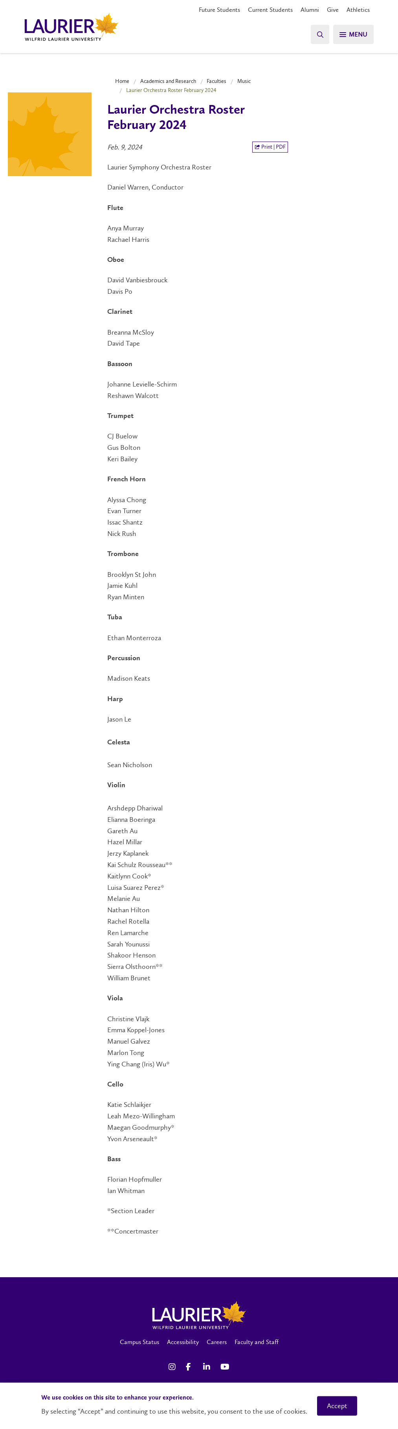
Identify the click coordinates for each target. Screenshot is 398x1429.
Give (333, 9)
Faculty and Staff (257, 1342)
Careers (217, 1342)
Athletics (358, 9)
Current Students (270, 9)
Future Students (219, 9)
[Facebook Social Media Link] (190, 1367)
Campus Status (139, 1342)
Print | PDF (270, 147)
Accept (337, 1405)
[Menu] (353, 34)
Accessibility (183, 1342)
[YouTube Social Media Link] (225, 1367)
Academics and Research (168, 81)
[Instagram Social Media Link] (173, 1367)
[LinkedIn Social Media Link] (208, 1367)
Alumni (310, 9)
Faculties (216, 81)
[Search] (319, 34)
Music (244, 81)
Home (122, 81)
